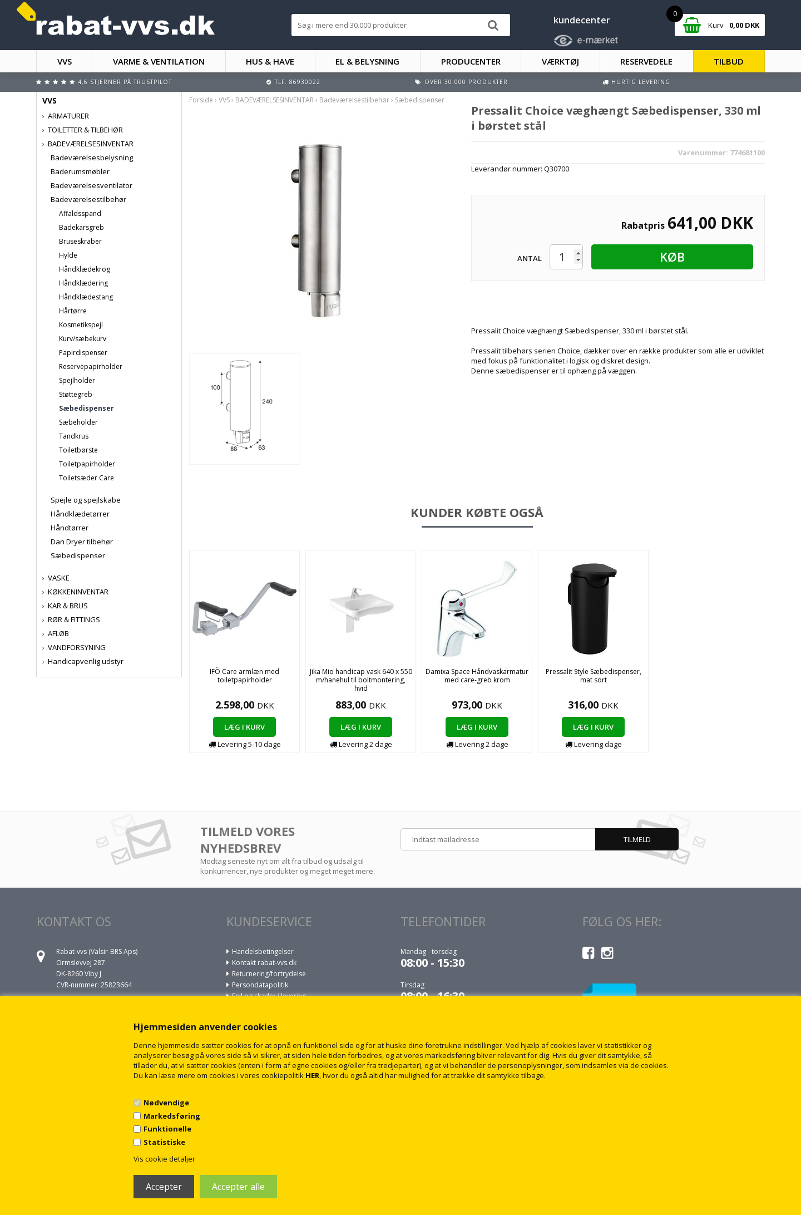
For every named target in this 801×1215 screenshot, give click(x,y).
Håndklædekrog (84, 269)
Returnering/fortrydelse (269, 973)
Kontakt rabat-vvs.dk (264, 962)
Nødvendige (166, 1103)
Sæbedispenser (86, 408)
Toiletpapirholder (87, 464)
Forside (201, 100)
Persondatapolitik (260, 985)
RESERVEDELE (646, 61)
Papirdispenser (83, 352)
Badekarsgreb (81, 227)
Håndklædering (83, 283)
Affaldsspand (80, 213)
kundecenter (581, 20)
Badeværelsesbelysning (92, 158)
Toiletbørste (78, 450)
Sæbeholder (78, 422)
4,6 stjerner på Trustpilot (125, 82)
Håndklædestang (86, 297)
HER (312, 1075)
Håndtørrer (69, 528)
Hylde (68, 255)
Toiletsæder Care (86, 478)
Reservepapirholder (90, 366)
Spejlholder (77, 380)
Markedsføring (172, 1116)
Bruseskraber (80, 241)
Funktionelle (167, 1129)
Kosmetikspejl (81, 324)
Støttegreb (75, 394)
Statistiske (164, 1142)
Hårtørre (73, 311)
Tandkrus (73, 436)
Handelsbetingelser (263, 951)
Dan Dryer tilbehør (82, 542)
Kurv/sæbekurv (82, 338)
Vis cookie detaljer (164, 1159)
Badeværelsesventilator (91, 185)
